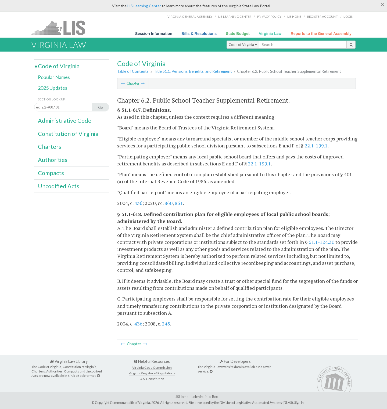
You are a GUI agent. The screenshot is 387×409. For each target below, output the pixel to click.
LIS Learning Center (144, 5)
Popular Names (54, 77)
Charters (49, 146)
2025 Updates (52, 88)
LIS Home (181, 397)
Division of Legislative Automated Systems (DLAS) (256, 403)
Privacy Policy (269, 16)
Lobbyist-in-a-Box (205, 397)
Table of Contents (133, 71)
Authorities (52, 159)
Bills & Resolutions (199, 33)
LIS (61, 27)
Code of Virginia (243, 44)
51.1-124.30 (321, 242)
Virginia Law (270, 33)
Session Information (153, 33)
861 (179, 203)
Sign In (299, 403)
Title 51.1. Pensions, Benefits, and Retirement (193, 71)
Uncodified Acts (58, 186)
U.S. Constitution (152, 379)
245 (166, 323)
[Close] (383, 4)
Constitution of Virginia (68, 133)
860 (168, 203)
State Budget (238, 33)
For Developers (235, 361)
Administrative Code (64, 120)
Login (348, 16)
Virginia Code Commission (152, 367)
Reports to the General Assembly (321, 33)
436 (138, 203)
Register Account (322, 16)
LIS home (294, 16)
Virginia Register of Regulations (152, 373)
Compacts (51, 172)
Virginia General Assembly (189, 16)
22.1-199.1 (316, 145)
